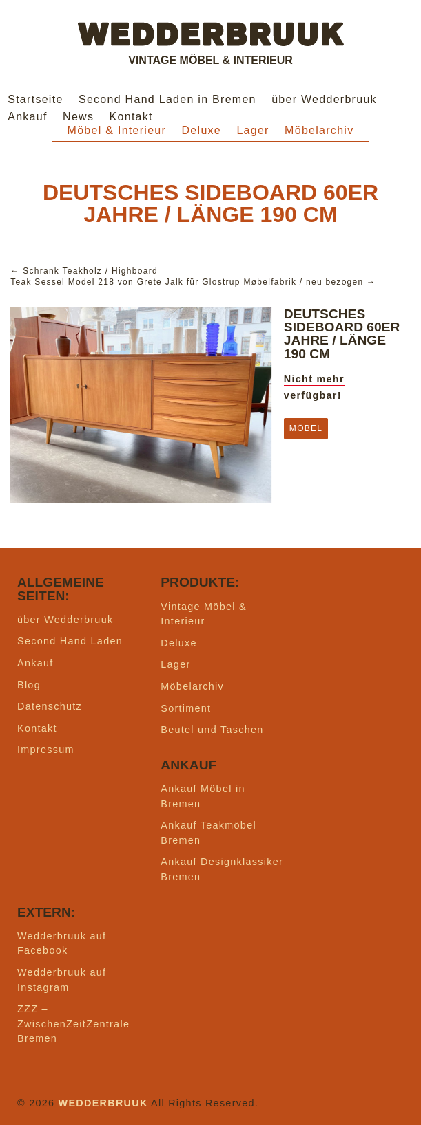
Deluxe (202, 130)
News (78, 116)
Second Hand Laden (70, 640)
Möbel (305, 428)
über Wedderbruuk (324, 99)
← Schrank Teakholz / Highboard (84, 271)
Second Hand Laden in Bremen (167, 99)
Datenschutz (49, 706)
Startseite (35, 99)
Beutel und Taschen (212, 729)
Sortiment (186, 708)
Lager (252, 130)
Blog (29, 684)
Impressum (45, 749)
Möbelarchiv (319, 130)
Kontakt (131, 116)
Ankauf (28, 116)
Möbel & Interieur (117, 130)
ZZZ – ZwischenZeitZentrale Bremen (73, 1023)
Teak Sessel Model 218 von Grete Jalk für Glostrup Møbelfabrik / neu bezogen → (193, 282)
